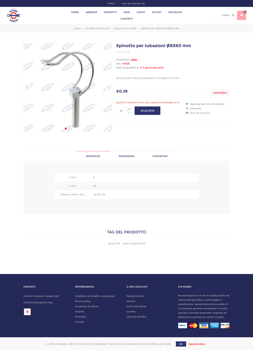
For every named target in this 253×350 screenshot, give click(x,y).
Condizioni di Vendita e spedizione (94, 296)
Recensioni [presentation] (126, 156)
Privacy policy (82, 301)
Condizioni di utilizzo (87, 306)
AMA (134, 59)
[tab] (93, 156)
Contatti (79, 321)
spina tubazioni (132, 243)
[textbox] (221, 15)
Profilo (111, 3)
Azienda (79, 311)
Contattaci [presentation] (160, 156)
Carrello (130, 311)
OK (181, 344)
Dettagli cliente (135, 296)
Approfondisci (197, 344)
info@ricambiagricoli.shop (38, 302)
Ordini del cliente (136, 306)
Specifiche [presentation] (93, 156)
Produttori (80, 316)
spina (111, 243)
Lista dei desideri (136, 316)
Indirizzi (130, 301)
